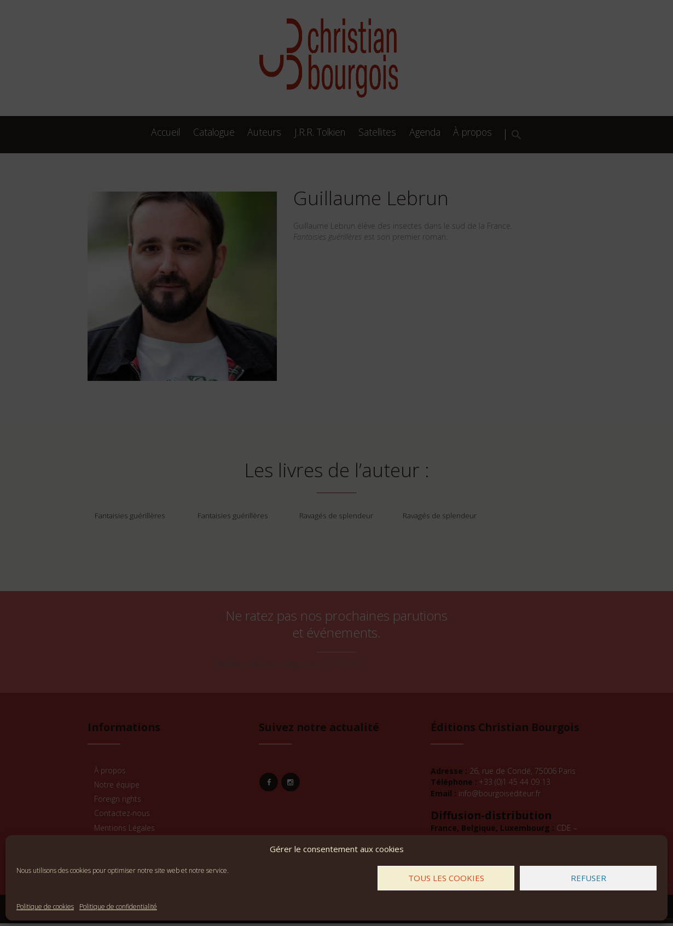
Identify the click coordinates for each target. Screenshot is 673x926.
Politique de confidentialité (118, 906)
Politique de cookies (45, 906)
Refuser (588, 877)
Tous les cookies (446, 877)
